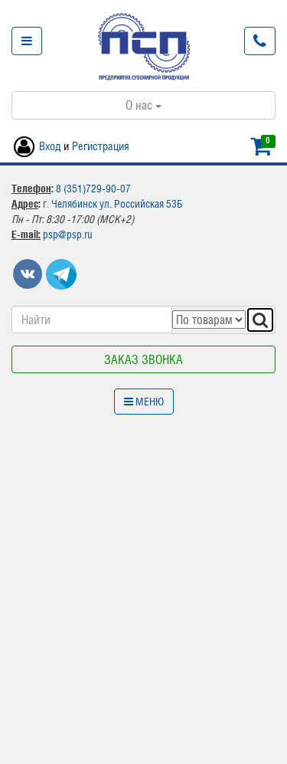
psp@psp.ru (68, 234)
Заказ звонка (143, 359)
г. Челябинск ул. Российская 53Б (112, 204)
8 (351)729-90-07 (93, 188)
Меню (144, 401)
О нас (143, 105)
